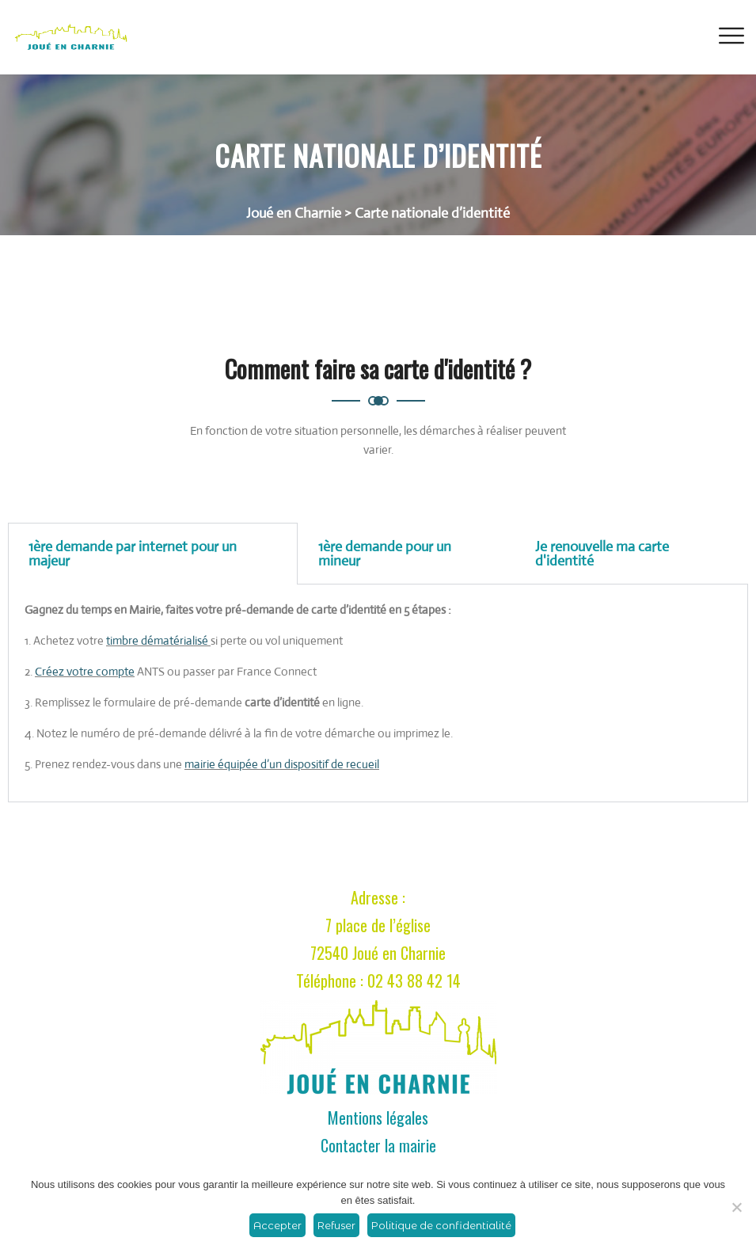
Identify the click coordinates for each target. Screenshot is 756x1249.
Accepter (277, 1225)
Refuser (336, 1225)
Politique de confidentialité (441, 1225)
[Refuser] (736, 1207)
